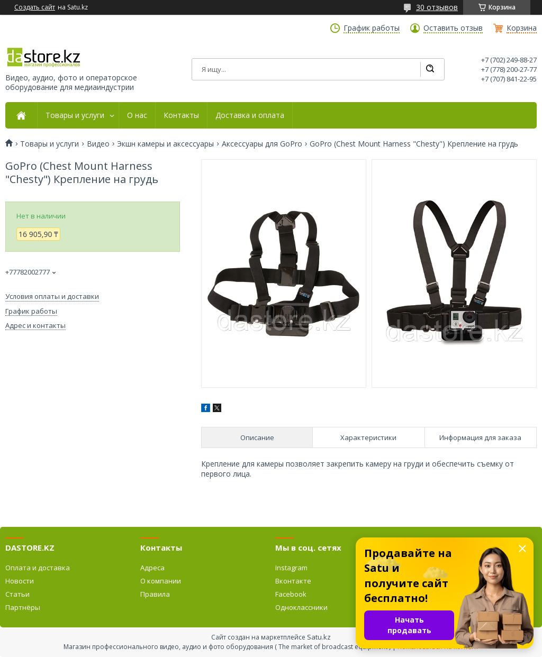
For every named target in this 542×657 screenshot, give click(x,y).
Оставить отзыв (453, 28)
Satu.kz (319, 637)
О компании (160, 581)
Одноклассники (301, 607)
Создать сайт (34, 7)
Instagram (291, 567)
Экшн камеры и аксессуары (165, 144)
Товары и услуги (75, 115)
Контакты (181, 115)
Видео (98, 144)
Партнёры (22, 607)
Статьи (17, 594)
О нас (137, 115)
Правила (155, 594)
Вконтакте (293, 581)
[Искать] (429, 69)
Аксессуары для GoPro (262, 144)
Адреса (152, 567)
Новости (19, 581)
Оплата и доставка (37, 567)
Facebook (290, 594)
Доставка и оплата (249, 115)
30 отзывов (437, 7)
